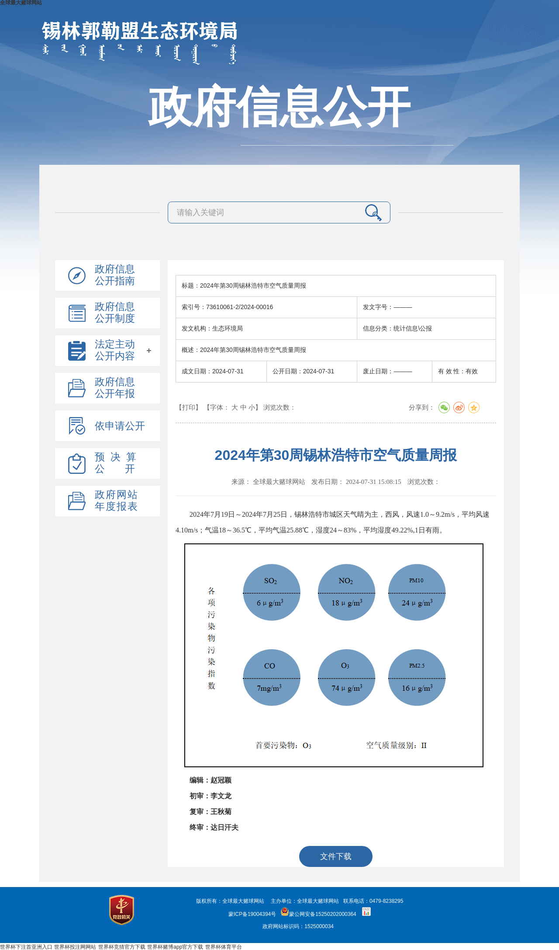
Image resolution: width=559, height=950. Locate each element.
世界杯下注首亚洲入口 (26, 947)
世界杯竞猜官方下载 (121, 947)
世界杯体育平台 (223, 947)
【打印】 (189, 407)
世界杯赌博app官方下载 (175, 947)
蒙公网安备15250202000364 (318, 914)
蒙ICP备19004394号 (252, 914)
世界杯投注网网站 (75, 947)
